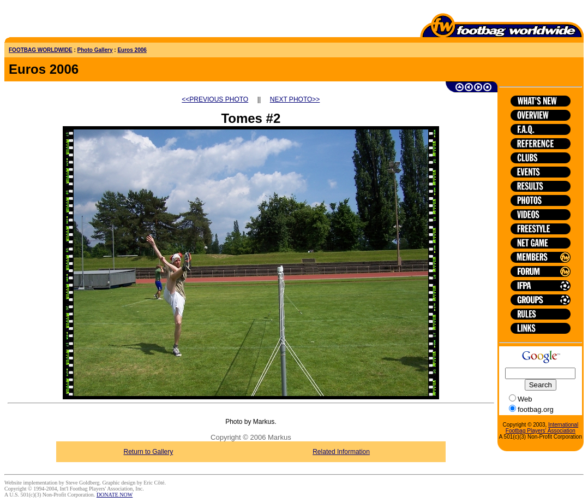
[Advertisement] (68, 20)
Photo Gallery (95, 50)
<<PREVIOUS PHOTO (215, 99)
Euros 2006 (131, 50)
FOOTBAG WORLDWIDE (41, 50)
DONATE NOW (115, 495)
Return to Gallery (148, 452)
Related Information (341, 452)
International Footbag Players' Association (542, 428)
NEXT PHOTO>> (295, 99)
